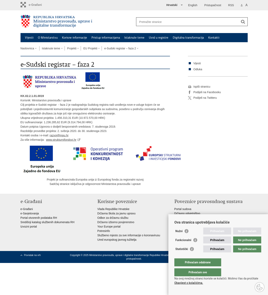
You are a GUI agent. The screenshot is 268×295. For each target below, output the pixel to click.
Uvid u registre (158, 37)
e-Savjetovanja (30, 213)
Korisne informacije (74, 37)
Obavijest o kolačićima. (188, 282)
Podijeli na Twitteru (202, 98)
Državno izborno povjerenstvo (115, 222)
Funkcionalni (183, 248)
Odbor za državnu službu (113, 217)
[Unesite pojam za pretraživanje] (187, 22)
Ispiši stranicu (199, 87)
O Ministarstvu (48, 37)
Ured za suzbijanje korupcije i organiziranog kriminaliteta (209, 217)
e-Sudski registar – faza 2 (120, 48)
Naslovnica (27, 48)
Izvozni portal (29, 226)
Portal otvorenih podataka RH (39, 217)
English (192, 5)
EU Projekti (90, 48)
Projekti (72, 48)
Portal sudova (182, 209)
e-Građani (27, 209)
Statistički (181, 257)
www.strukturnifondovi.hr (61, 139)
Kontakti (213, 37)
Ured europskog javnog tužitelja (116, 239)
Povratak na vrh (32, 255)
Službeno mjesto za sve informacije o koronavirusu (128, 235)
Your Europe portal (109, 226)
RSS (231, 5)
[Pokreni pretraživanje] (243, 22)
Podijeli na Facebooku (204, 92)
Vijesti (29, 37)
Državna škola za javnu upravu (116, 213)
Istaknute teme (134, 37)
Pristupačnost (212, 5)
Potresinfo (103, 230)
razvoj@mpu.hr (59, 135)
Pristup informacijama (105, 37)
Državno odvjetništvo (187, 213)
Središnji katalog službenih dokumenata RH (48, 222)
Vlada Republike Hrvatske (113, 209)
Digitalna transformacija (188, 37)
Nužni (179, 239)
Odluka (197, 69)
